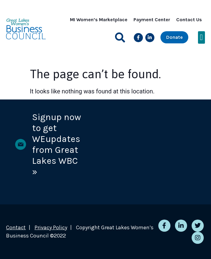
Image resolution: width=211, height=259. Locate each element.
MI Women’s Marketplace (98, 19)
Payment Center (152, 19)
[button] (120, 37)
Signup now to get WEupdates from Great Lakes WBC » (56, 144)
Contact (16, 227)
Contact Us (189, 19)
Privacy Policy (51, 227)
